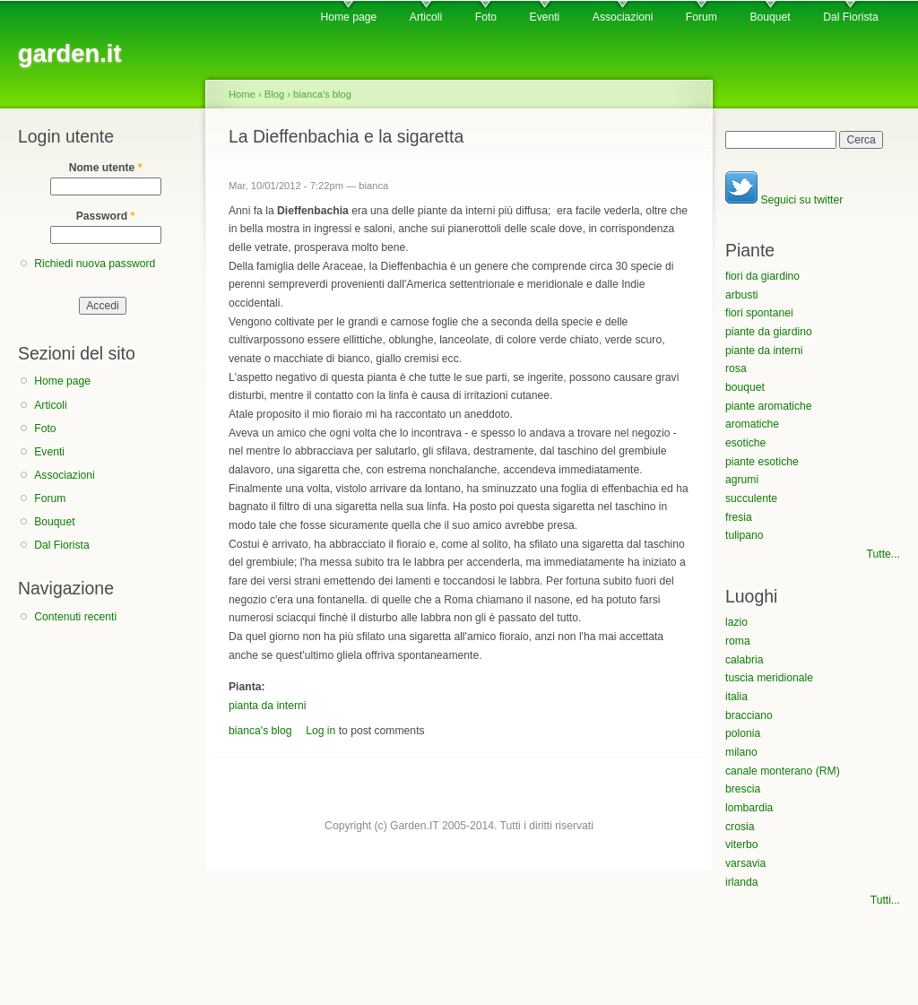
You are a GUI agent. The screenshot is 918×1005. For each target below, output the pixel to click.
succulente (751, 498)
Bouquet (769, 17)
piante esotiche (762, 461)
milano (741, 752)
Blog (274, 94)
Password (105, 216)
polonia (742, 733)
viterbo (741, 844)
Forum (701, 17)
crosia (739, 826)
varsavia (745, 863)
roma (737, 641)
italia (736, 696)
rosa (736, 368)
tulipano (744, 535)
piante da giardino (768, 331)
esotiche (745, 443)
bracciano (749, 715)
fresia (738, 517)
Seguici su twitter (784, 200)
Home (242, 94)
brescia (742, 789)
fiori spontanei (759, 313)
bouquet (745, 387)
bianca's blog (322, 94)
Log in (320, 730)
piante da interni (764, 350)
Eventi (545, 17)
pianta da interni (268, 705)
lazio (736, 622)
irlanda (741, 882)
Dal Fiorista (850, 17)
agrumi (741, 479)
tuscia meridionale (769, 677)
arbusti (741, 295)
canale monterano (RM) (782, 771)
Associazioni (623, 17)
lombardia (749, 807)
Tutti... (885, 900)
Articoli (426, 17)
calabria (744, 660)
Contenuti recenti (75, 617)
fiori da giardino (762, 276)
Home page (348, 17)
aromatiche (752, 424)
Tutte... (883, 554)
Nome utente (106, 167)
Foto (486, 17)
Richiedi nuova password (94, 263)
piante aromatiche (768, 406)
